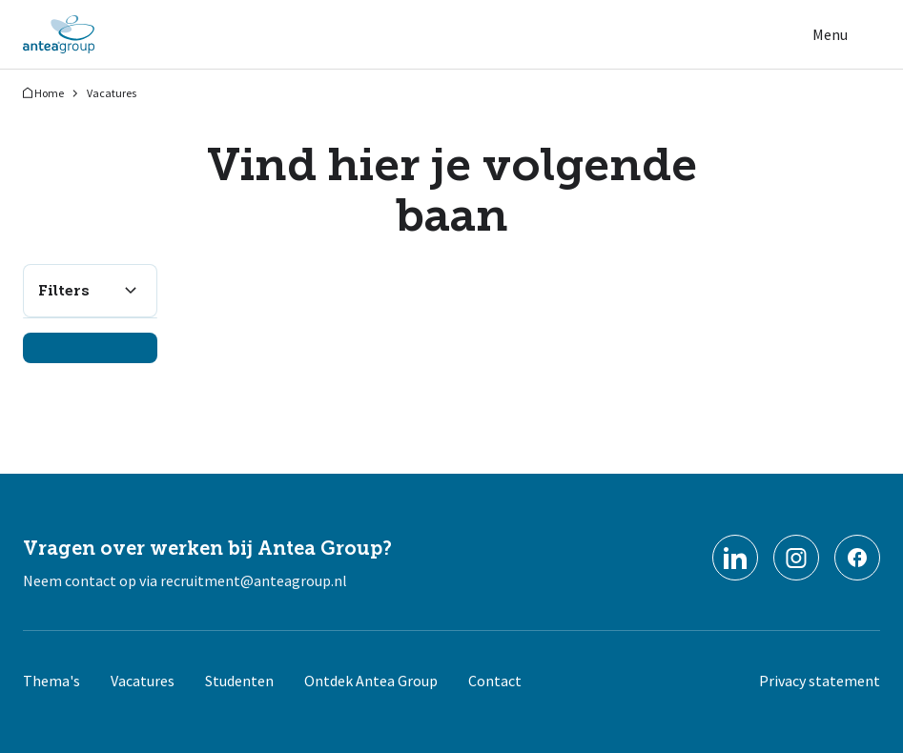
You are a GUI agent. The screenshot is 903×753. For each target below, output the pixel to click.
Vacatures (111, 93)
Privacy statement (819, 680)
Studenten (239, 680)
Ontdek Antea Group (371, 680)
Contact (495, 680)
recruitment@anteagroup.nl (253, 580)
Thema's (51, 680)
